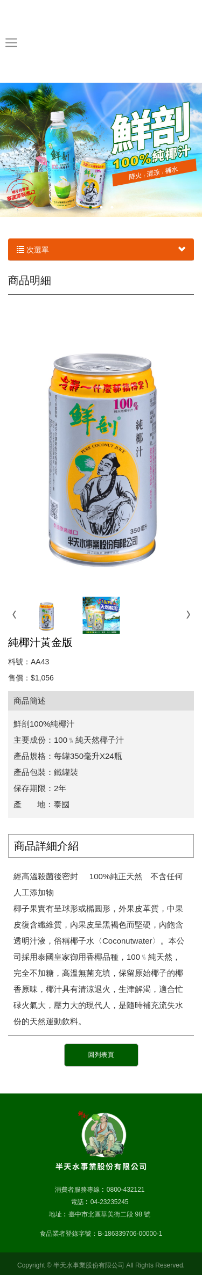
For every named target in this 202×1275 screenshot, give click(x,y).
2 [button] (101, 207)
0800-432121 (126, 1189)
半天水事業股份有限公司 (101, 41)
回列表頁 (101, 1055)
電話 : (79, 1202)
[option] (101, 150)
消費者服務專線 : (78, 1189)
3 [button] (112, 207)
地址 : (57, 1214)
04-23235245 (109, 1202)
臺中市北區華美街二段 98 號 (109, 1214)
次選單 (101, 249)
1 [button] (90, 207)
